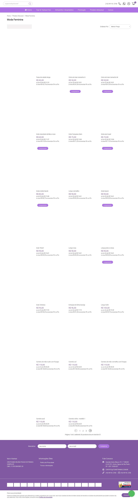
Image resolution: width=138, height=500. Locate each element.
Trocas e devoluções (46, 465)
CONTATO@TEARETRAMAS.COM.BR (117, 470)
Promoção (82, 10)
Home (29, 10)
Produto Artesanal (97, 10)
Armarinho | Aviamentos (64, 10)
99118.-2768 (113, 4)
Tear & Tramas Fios (43, 10)
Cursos (110, 10)
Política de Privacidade (47, 462)
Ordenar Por (104, 26)
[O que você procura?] (30, 4)
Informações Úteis (46, 458)
